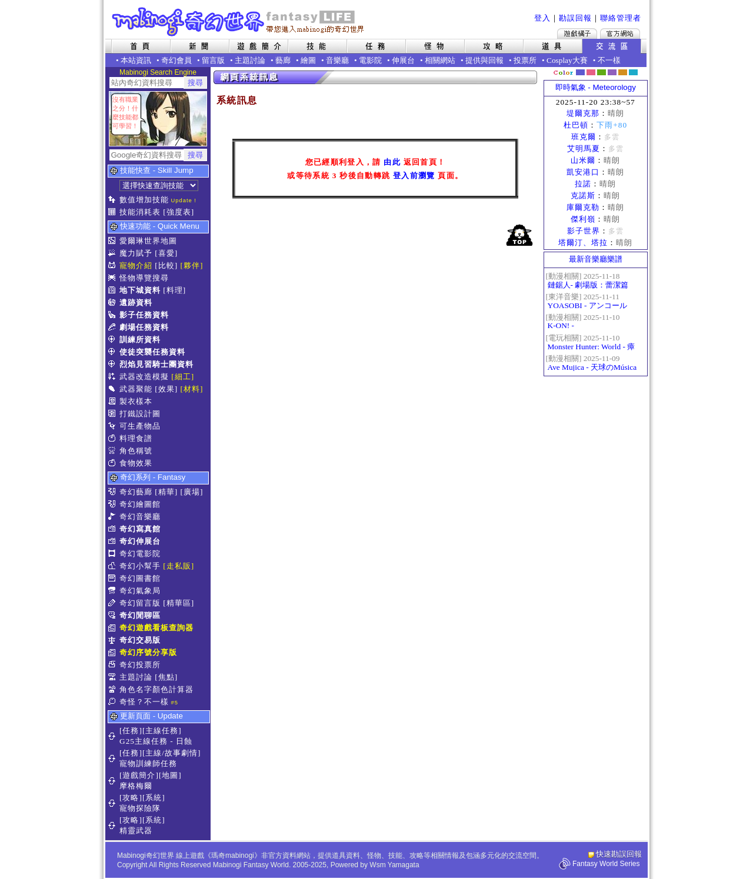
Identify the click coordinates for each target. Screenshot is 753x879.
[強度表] (178, 212)
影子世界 (583, 230)
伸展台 (403, 60)
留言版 (213, 60)
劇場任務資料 (144, 327)
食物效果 (135, 463)
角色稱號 (135, 450)
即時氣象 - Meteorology (595, 87)
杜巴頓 (576, 125)
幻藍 (580, 72)
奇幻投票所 (140, 664)
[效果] (166, 389)
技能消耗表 (140, 212)
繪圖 (308, 60)
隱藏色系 (640, 68)
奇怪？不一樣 (144, 701)
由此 (392, 162)
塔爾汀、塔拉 (583, 242)
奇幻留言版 (140, 603)
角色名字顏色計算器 (156, 689)
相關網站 (440, 60)
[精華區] (178, 603)
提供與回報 (484, 60)
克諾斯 (583, 195)
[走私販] (178, 566)
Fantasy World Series (606, 864)
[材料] (192, 389)
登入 (542, 18)
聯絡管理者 (620, 18)
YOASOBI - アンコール (587, 305)
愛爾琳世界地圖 (148, 240)
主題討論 (250, 60)
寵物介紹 (135, 265)
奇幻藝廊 (135, 491)
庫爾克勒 (583, 207)
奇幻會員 (176, 60)
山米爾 (583, 160)
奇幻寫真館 (140, 528)
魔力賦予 (135, 253)
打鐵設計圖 (140, 413)
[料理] (174, 290)
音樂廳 (337, 60)
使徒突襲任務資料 (152, 351)
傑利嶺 (583, 219)
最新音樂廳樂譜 (595, 259)
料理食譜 (135, 438)
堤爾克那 (583, 113)
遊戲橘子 (577, 33)
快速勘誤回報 (619, 854)
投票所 (525, 60)
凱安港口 (583, 172)
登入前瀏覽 (414, 175)
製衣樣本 (135, 401)
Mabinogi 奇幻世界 (239, 22)
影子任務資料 (144, 314)
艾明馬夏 (583, 148)
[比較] (166, 265)
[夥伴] (192, 265)
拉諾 (583, 183)
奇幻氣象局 (140, 590)
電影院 (370, 60)
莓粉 (591, 72)
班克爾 (583, 136)
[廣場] (192, 491)
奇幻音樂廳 (140, 516)
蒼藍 (633, 72)
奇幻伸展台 (140, 541)
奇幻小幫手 (140, 566)
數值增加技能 (144, 199)
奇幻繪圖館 (140, 504)
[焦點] (166, 677)
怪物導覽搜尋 (144, 277)
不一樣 (609, 60)
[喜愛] (166, 253)
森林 (601, 72)
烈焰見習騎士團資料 (156, 364)
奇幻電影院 (140, 553)
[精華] (166, 491)
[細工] (182, 376)
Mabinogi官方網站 (620, 33)
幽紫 (612, 72)
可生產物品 (140, 426)
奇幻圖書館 (140, 578)
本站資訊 (136, 60)
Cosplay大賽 (567, 60)
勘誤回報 (575, 18)
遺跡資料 (135, 302)
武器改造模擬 (144, 376)
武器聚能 (135, 389)
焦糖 (622, 72)
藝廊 (283, 60)
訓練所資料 (140, 339)
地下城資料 (140, 290)
